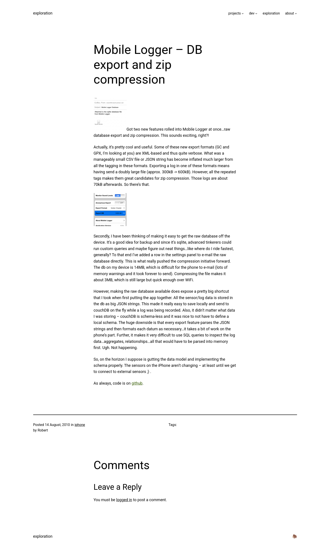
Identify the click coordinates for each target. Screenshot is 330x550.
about (289, 13)
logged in (124, 500)
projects (234, 13)
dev (252, 13)
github (136, 383)
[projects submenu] (243, 13)
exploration (43, 13)
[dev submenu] (256, 13)
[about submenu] (296, 13)
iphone (80, 425)
